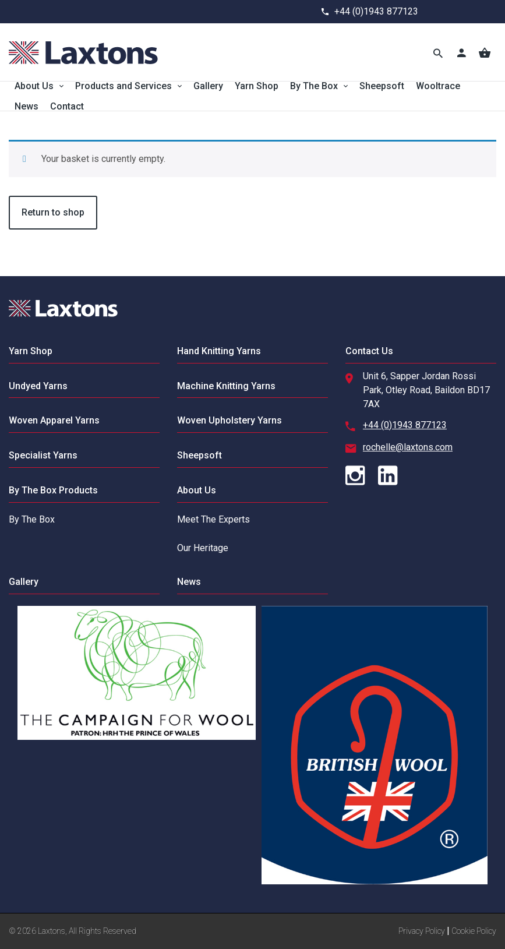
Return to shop (53, 212)
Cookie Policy (473, 931)
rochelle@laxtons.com (408, 447)
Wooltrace (438, 85)
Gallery (208, 85)
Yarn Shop (256, 85)
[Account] (461, 52)
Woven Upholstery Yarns (229, 420)
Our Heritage (202, 547)
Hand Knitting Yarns (219, 351)
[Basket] (484, 52)
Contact (67, 106)
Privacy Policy (421, 931)
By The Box (314, 85)
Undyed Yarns (38, 385)
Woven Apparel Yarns (54, 420)
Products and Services (123, 85)
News (26, 106)
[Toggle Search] (438, 52)
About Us (34, 85)
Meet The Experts (213, 519)
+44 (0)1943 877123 (376, 11)
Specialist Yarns (43, 455)
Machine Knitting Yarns (226, 385)
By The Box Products (53, 490)
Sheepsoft (381, 85)
